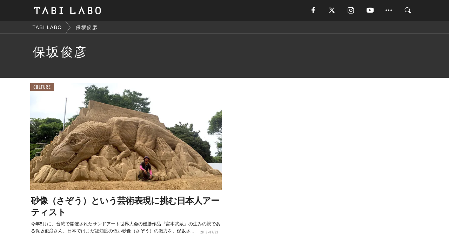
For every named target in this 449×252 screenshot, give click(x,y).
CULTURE (42, 87)
